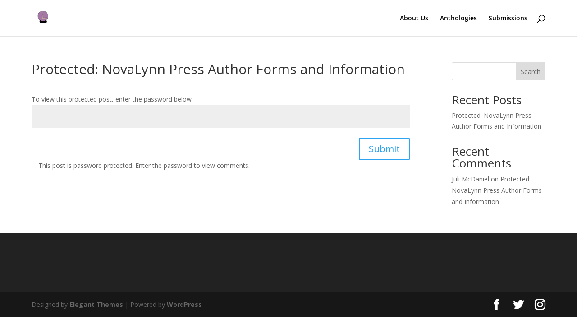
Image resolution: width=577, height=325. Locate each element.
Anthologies (458, 18)
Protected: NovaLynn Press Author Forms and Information (497, 190)
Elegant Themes (96, 304)
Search (530, 71)
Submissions (508, 18)
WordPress (184, 304)
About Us (414, 18)
